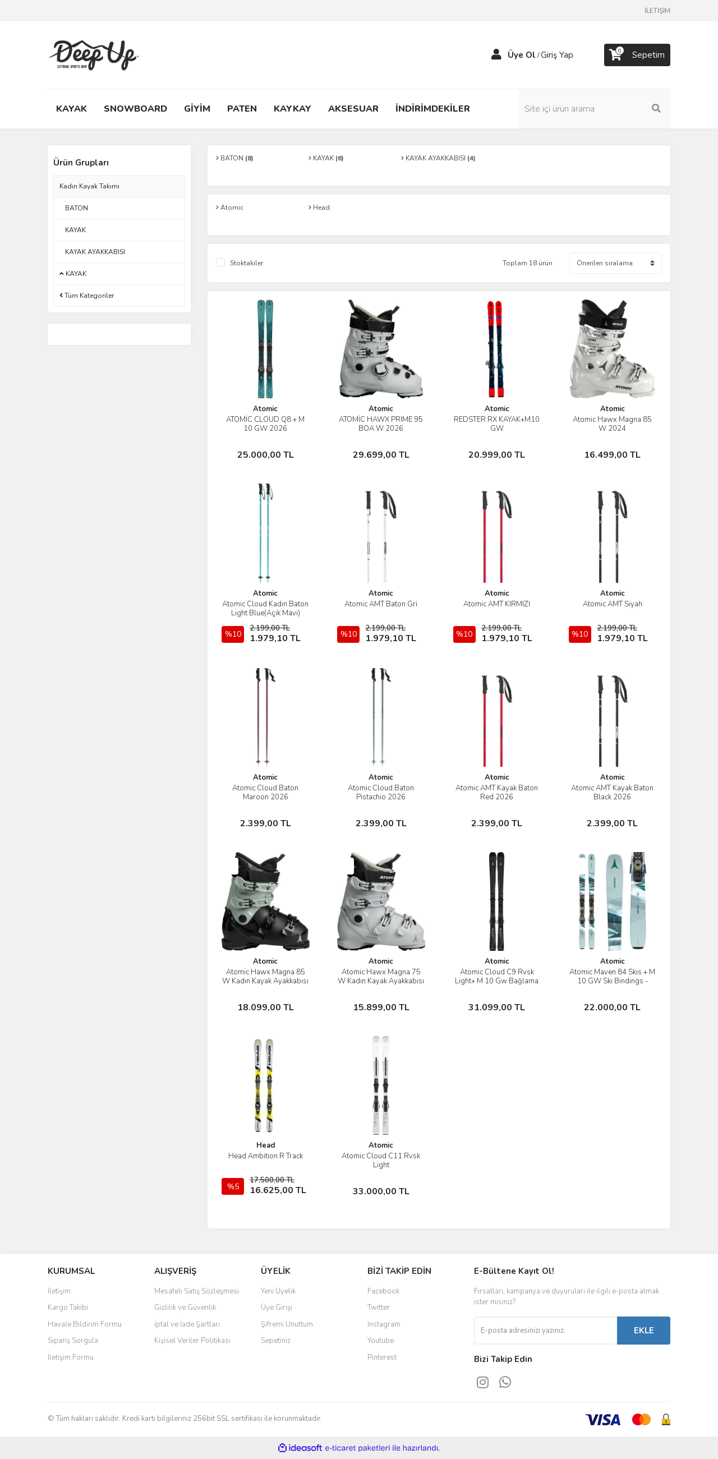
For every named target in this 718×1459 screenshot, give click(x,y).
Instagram (384, 1324)
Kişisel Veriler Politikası (192, 1341)
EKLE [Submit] (644, 1330)
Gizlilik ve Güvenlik (185, 1307)
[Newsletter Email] (545, 1331)
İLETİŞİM (657, 10)
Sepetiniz (276, 1341)
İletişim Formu (71, 1357)
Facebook (383, 1291)
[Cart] (637, 55)
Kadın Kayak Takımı (89, 186)
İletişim (59, 1291)
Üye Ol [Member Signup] (522, 55)
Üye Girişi (276, 1307)
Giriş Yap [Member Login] (557, 55)
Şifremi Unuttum (287, 1324)
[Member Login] (496, 55)
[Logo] (96, 54)
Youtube (380, 1341)
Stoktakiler (246, 263)
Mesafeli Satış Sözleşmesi (196, 1291)
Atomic (265, 409)
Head (265, 1145)
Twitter (378, 1307)
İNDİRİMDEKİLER (432, 109)
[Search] (594, 108)
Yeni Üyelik (278, 1291)
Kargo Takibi (68, 1307)
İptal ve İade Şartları (187, 1324)
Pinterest (382, 1357)
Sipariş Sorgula (73, 1341)
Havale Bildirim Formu (85, 1324)
